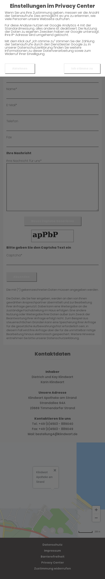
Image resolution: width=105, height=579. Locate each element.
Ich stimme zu (82, 68)
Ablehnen (19, 68)
